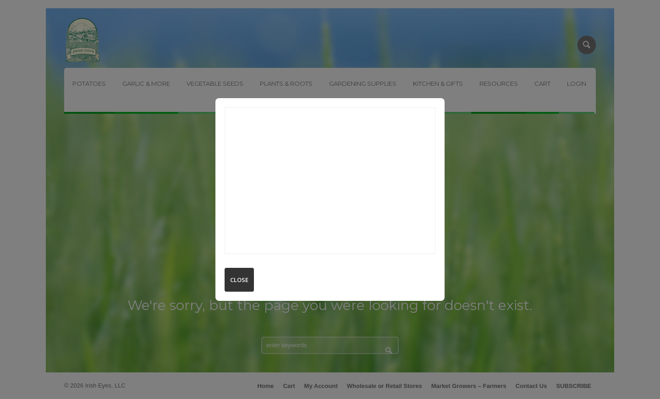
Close (239, 280)
